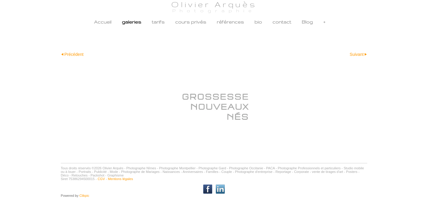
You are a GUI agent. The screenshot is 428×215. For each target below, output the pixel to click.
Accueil (102, 21)
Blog (307, 21)
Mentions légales (120, 179)
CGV (101, 179)
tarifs (158, 21)
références (230, 21)
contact (281, 21)
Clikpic (84, 195)
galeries (131, 21)
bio (258, 21)
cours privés (190, 21)
